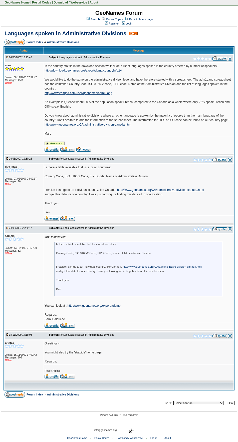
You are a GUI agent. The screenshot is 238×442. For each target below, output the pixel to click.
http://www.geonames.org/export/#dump (94, 305)
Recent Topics (114, 19)
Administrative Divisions (63, 42)
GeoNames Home (17, 2)
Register (112, 23)
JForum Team (131, 415)
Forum (153, 438)
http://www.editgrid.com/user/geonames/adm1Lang (78, 93)
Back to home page (141, 19)
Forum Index (35, 42)
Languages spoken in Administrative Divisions (65, 33)
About (94, 2)
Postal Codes (41, 2)
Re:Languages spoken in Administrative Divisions (86, 158)
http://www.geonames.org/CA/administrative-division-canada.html (88, 124)
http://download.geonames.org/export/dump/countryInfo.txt (83, 70)
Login (127, 23)
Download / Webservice (70, 2)
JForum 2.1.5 (117, 415)
